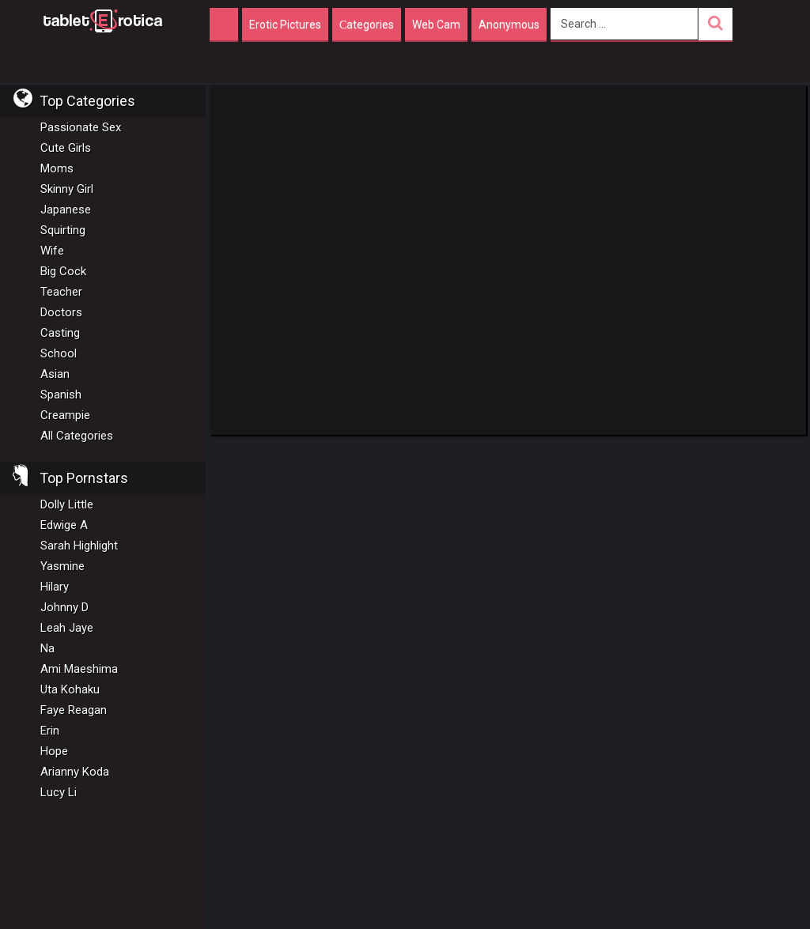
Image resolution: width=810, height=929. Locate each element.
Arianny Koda (74, 772)
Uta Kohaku (70, 689)
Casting (60, 333)
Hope (54, 751)
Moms (57, 168)
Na (47, 648)
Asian (55, 374)
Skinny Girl (66, 189)
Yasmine (62, 566)
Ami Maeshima (79, 669)
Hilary (54, 587)
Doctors (61, 312)
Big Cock (63, 271)
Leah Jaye (66, 628)
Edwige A (64, 525)
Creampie (65, 415)
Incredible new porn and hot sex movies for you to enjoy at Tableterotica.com (103, 20)
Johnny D (64, 607)
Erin (49, 730)
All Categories (76, 436)
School (58, 353)
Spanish (60, 394)
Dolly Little (66, 504)
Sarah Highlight (79, 545)
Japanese (65, 209)
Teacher (61, 292)
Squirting (62, 230)
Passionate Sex (80, 127)
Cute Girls (65, 148)
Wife (52, 251)
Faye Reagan (73, 710)
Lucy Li (58, 792)
